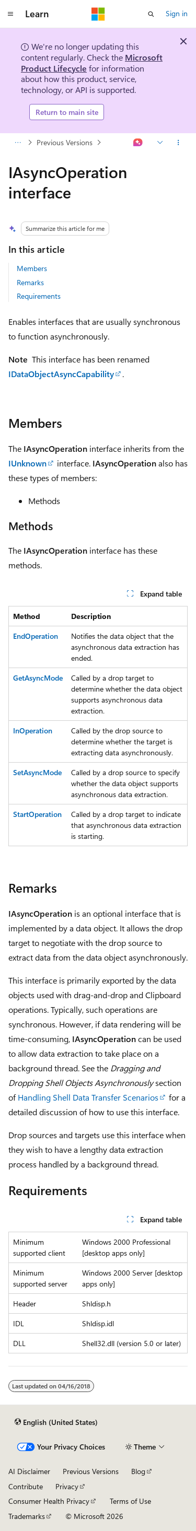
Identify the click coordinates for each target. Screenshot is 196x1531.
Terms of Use (130, 1501)
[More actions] (178, 142)
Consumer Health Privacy (48, 1501)
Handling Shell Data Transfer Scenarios (88, 1097)
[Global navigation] (10, 14)
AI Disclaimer (29, 1471)
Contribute (25, 1486)
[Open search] (151, 14)
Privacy (66, 1486)
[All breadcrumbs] (17, 142)
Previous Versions (65, 142)
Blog (138, 1471)
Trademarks (26, 1516)
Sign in (177, 13)
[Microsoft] (98, 14)
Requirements (39, 296)
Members (32, 268)
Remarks (30, 282)
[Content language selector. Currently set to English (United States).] (56, 1421)
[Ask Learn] (138, 142)
